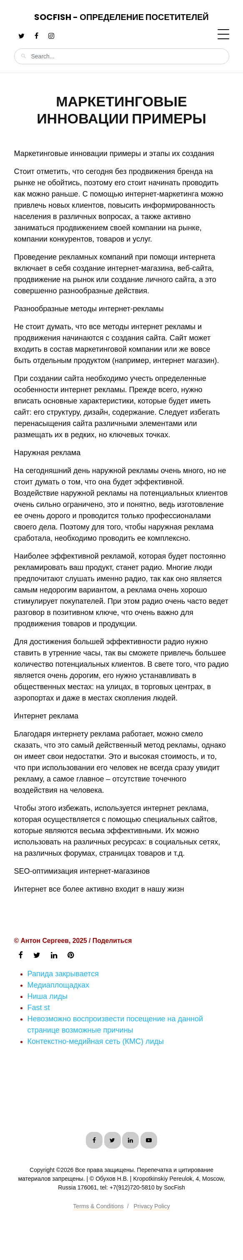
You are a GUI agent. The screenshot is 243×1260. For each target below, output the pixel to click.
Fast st (39, 1007)
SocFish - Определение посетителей (121, 17)
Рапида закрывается (63, 974)
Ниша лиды (48, 996)
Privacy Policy (152, 1206)
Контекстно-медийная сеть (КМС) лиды (96, 1041)
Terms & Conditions (98, 1206)
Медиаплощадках (58, 985)
